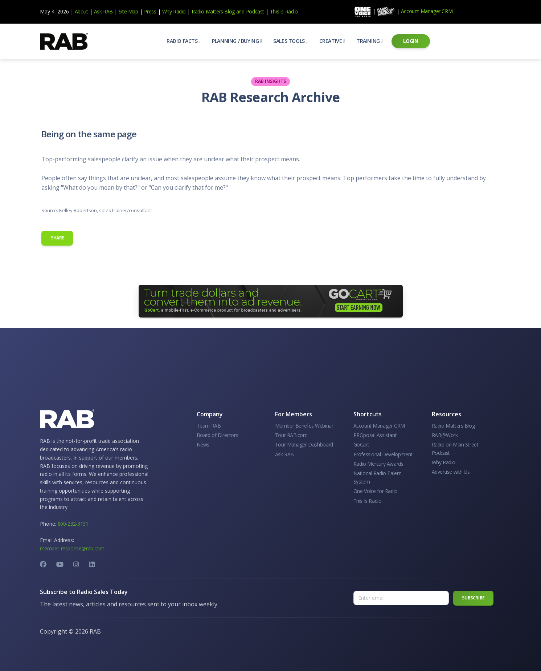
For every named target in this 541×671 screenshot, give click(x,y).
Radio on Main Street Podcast (455, 448)
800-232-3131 (73, 523)
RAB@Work (445, 435)
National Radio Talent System (377, 477)
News (203, 444)
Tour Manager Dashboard (304, 444)
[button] (183, 41)
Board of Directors (217, 435)
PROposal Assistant (375, 435)
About (81, 11)
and (240, 11)
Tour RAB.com (291, 435)
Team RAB (209, 425)
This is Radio (284, 11)
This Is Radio (367, 500)
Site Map (128, 11)
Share (57, 238)
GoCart (361, 444)
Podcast (255, 11)
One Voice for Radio (375, 491)
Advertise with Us (451, 471)
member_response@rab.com (72, 548)
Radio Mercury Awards (378, 463)
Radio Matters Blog (213, 11)
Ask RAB (103, 11)
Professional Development (383, 454)
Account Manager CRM (426, 11)
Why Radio (174, 11)
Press (150, 11)
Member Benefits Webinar (304, 425)
